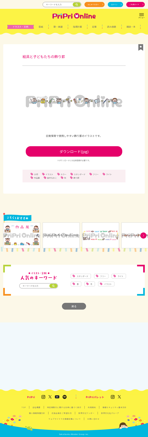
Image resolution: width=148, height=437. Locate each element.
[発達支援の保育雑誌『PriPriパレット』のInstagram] (113, 397)
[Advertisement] (74, 354)
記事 (94, 26)
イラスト (49, 174)
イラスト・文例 (20, 26)
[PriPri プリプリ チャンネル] (57, 397)
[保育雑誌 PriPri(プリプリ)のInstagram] (43, 397)
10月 (36, 174)
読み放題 (111, 26)
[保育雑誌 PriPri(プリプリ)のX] (50, 397)
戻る (74, 306)
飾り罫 (76, 177)
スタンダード (79, 174)
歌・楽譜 (58, 26)
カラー (63, 174)
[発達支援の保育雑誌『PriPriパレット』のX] (119, 397)
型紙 (41, 26)
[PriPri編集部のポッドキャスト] (65, 397)
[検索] (77, 4)
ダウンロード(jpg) (74, 151)
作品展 (37, 177)
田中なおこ (52, 177)
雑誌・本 (130, 26)
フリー (96, 174)
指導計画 (77, 26)
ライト (109, 174)
